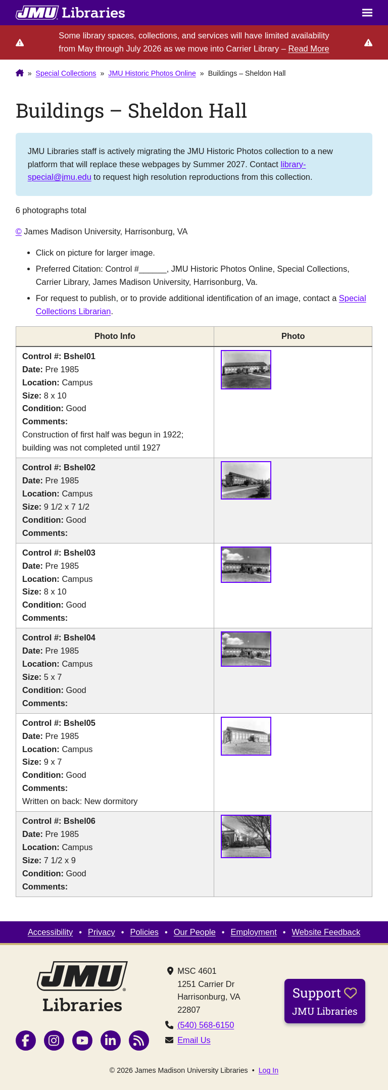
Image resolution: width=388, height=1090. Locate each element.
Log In (268, 1070)
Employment (254, 931)
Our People (195, 931)
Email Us (194, 1040)
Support (325, 1000)
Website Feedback (326, 931)
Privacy (101, 931)
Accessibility (50, 931)
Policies (144, 931)
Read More (308, 48)
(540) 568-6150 (205, 1024)
